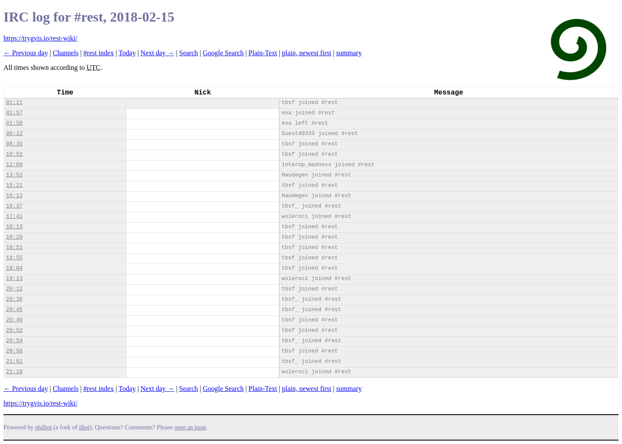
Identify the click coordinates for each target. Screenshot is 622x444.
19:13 (14, 278)
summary (349, 53)
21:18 (14, 371)
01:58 (14, 123)
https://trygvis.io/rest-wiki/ (40, 38)
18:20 (14, 237)
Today (127, 53)
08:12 (14, 133)
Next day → (157, 53)
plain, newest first (306, 53)
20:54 (14, 340)
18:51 (14, 247)
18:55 (14, 258)
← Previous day (25, 53)
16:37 (14, 206)
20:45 (14, 309)
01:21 (14, 102)
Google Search (223, 53)
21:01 (14, 361)
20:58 (14, 351)
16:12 (14, 195)
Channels (66, 53)
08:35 (14, 144)
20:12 (14, 289)
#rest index (98, 53)
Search (188, 53)
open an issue (190, 427)
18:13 (14, 227)
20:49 (14, 320)
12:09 (14, 164)
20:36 (14, 299)
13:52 (14, 175)
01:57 (14, 113)
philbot (43, 427)
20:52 (14, 330)
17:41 (14, 216)
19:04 (14, 268)
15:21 (14, 185)
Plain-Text (263, 53)
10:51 (14, 154)
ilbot (84, 427)
